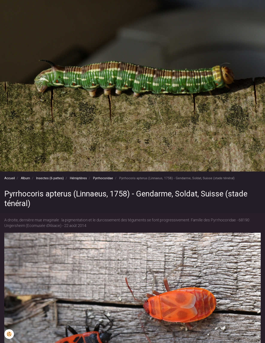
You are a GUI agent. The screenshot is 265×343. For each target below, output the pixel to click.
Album (25, 178)
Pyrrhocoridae (103, 178)
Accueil (9, 178)
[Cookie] (9, 334)
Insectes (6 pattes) (50, 178)
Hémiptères (78, 178)
